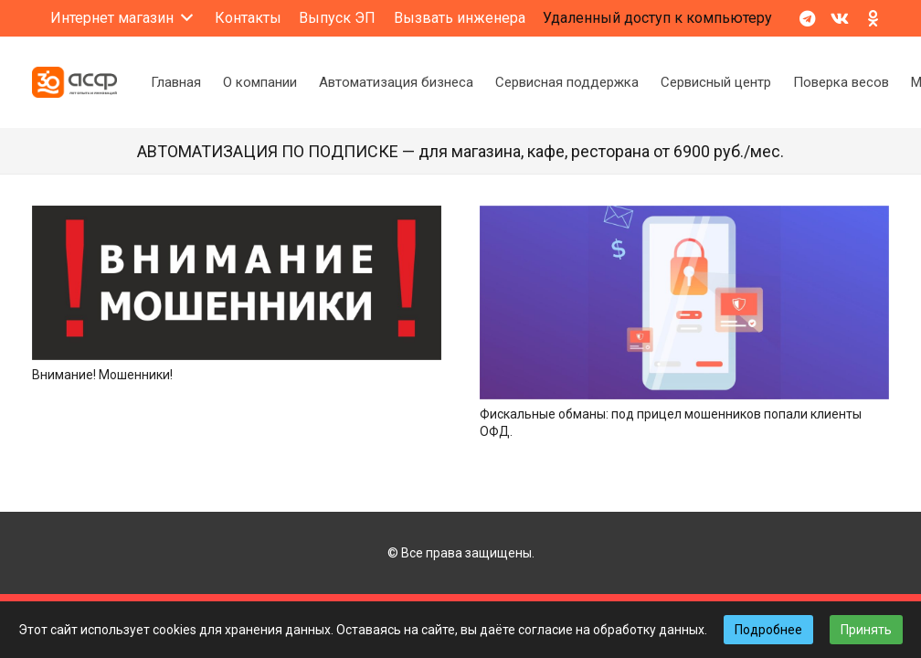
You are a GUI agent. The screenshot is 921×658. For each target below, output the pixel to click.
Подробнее (768, 629)
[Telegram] (806, 18)
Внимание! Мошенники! (102, 374)
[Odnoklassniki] (872, 18)
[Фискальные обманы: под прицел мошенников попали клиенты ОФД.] (684, 214)
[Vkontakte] (839, 18)
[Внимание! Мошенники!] (236, 214)
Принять (866, 629)
